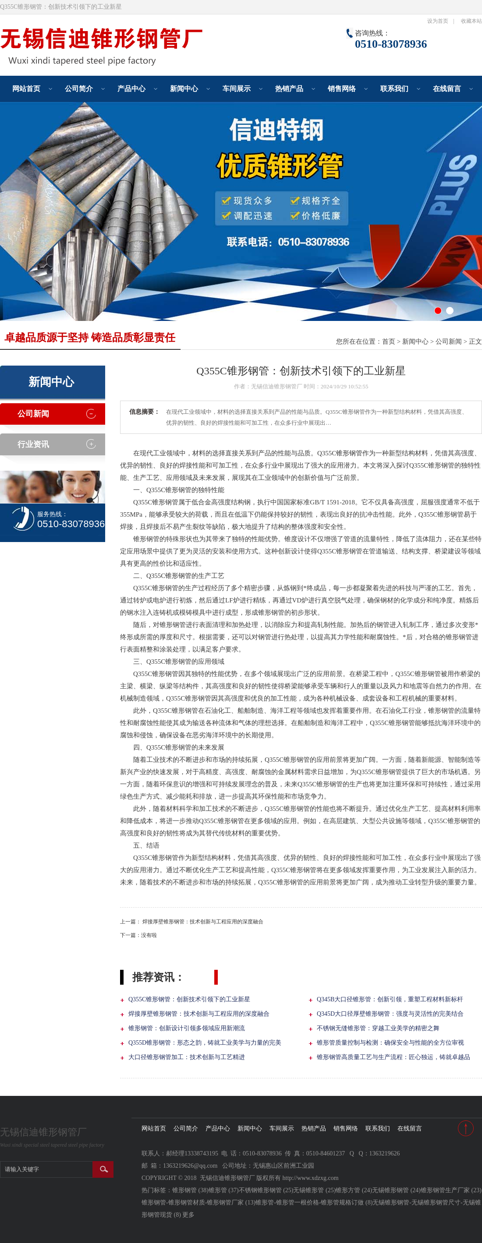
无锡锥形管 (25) (314, 1190)
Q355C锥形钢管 (168, 575)
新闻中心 (184, 88)
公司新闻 (449, 341)
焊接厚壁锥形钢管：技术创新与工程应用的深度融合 (202, 922)
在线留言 (447, 88)
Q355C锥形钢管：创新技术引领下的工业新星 (189, 999)
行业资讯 (33, 444)
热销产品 (289, 88)
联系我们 (394, 88)
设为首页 (437, 21)
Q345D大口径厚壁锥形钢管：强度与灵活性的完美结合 (390, 1014)
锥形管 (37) (224, 1190)
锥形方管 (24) (354, 1190)
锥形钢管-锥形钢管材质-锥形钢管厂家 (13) (198, 1202)
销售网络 (342, 88)
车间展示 (237, 88)
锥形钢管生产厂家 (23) (451, 1190)
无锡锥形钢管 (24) (396, 1190)
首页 (388, 341)
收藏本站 (471, 21)
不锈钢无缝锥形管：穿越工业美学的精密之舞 (378, 1028)
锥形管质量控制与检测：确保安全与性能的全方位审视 (390, 1042)
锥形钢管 (349, 453)
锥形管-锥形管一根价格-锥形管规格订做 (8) (313, 1202)
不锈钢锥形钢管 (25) (266, 1190)
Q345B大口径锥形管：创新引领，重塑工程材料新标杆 (390, 999)
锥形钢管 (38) (190, 1190)
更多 (188, 1214)
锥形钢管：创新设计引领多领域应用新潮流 (186, 1028)
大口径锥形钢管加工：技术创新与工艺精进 (186, 1057)
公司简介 (79, 88)
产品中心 (131, 88)
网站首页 (26, 88)
